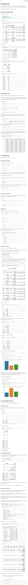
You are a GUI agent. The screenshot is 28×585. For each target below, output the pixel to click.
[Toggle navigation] (1, 1)
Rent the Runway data (9, 500)
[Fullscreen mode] (23, 1)
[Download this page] (27, 1)
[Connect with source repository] (25, 1)
